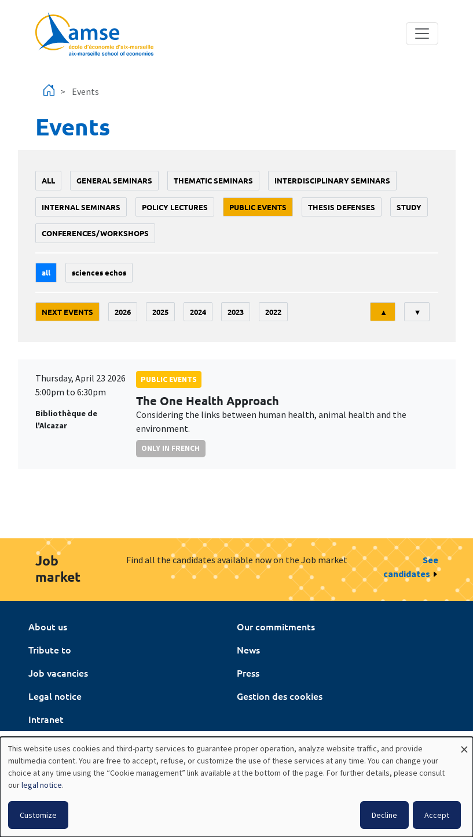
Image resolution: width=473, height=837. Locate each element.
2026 (123, 312)
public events (258, 207)
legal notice (41, 785)
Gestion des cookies (279, 695)
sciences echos (99, 272)
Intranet (46, 719)
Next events (67, 312)
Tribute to (49, 649)
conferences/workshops (95, 233)
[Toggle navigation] (422, 33)
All (48, 180)
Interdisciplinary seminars (332, 180)
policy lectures (175, 207)
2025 (160, 312)
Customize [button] (38, 815)
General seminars (114, 180)
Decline (384, 815)
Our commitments (276, 626)
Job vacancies (58, 672)
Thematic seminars (213, 180)
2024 (198, 312)
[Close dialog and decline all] (464, 744)
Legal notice (55, 695)
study (409, 207)
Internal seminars (81, 207)
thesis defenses (341, 207)
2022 (273, 312)
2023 (236, 312)
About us (47, 626)
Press (248, 672)
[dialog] (236, 787)
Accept (436, 815)
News (248, 649)
